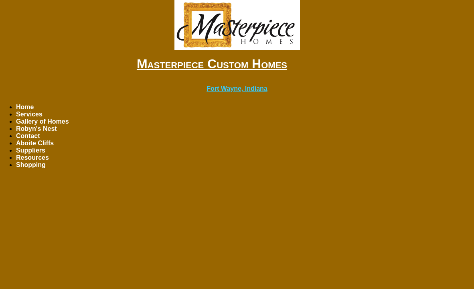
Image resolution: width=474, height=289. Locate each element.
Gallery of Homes (42, 121)
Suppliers (30, 150)
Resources (32, 157)
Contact (28, 135)
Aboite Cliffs (35, 143)
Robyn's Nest (36, 128)
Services (29, 114)
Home (25, 107)
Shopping (31, 164)
